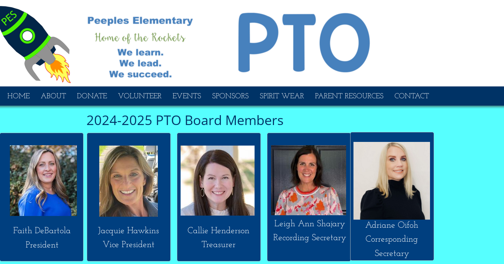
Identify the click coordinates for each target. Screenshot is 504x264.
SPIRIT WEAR (282, 96)
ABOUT (53, 96)
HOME (18, 96)
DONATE (92, 96)
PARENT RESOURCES (349, 96)
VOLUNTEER (140, 96)
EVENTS (187, 96)
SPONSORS (230, 96)
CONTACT (411, 96)
